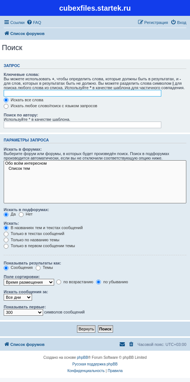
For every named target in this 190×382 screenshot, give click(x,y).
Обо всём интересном (95, 163)
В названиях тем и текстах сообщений (43, 227)
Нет (26, 214)
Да (10, 214)
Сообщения (18, 267)
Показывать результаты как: (32, 263)
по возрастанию (74, 282)
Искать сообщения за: (26, 292)
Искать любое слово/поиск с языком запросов (50, 106)
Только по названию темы (31, 240)
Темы (44, 267)
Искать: (11, 223)
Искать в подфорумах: (26, 209)
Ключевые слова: (21, 74)
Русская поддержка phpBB (94, 364)
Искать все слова (23, 100)
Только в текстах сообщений (34, 233)
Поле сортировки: (22, 276)
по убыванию (112, 282)
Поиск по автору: (21, 115)
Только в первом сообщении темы (39, 245)
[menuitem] (34, 22)
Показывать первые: (25, 307)
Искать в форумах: (23, 149)
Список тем (95, 168)
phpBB (82, 357)
